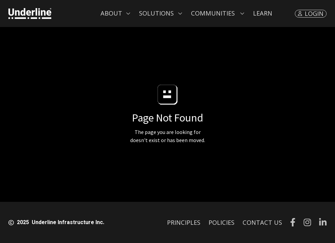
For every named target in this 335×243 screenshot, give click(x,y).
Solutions (156, 13)
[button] (116, 13)
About (111, 13)
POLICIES (221, 222)
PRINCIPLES (183, 222)
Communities (213, 13)
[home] (29, 13)
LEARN (262, 13)
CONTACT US (262, 222)
